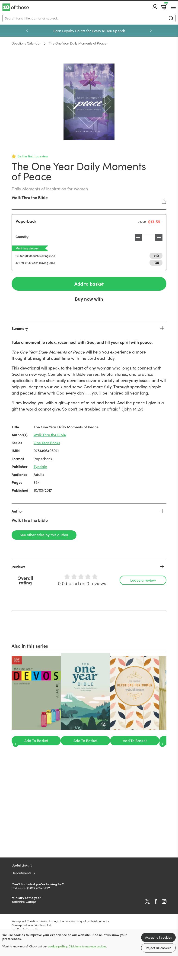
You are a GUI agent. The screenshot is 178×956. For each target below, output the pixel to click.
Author (17, 510)
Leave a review (143, 580)
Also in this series (30, 645)
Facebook (156, 901)
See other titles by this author (44, 534)
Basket (165, 5)
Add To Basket (36, 740)
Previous (27, 30)
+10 (156, 255)
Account (155, 6)
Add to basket (89, 283)
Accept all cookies (158, 937)
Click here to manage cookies (87, 946)
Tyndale (40, 466)
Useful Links (20, 865)
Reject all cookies (158, 948)
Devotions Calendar (26, 43)
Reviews (18, 566)
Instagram (164, 901)
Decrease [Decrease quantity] (137, 237)
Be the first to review (32, 156)
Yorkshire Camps (24, 901)
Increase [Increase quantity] (160, 237)
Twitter (147, 901)
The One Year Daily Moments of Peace (77, 43)
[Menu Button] (173, 7)
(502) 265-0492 (38, 888)
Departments (21, 873)
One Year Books (47, 442)
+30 (156, 262)
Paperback (26, 221)
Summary (20, 328)
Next (151, 30)
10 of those (15, 7)
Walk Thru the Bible (30, 197)
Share (164, 201)
